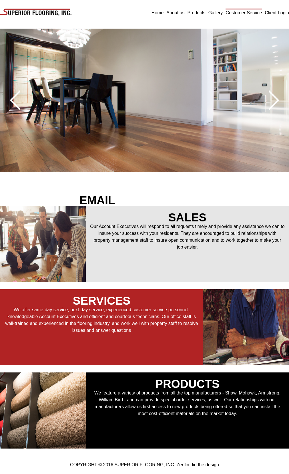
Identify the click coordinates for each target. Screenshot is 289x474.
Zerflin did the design (197, 464)
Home (158, 12)
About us (175, 12)
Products (197, 12)
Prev (20, 100)
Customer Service (244, 12)
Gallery (215, 12)
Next (269, 100)
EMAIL (97, 200)
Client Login (277, 12)
